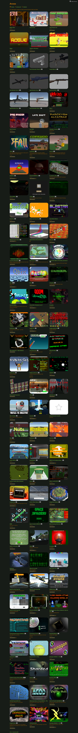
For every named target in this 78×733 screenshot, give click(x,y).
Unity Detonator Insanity (54, 415)
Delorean (12, 568)
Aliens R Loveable (33, 568)
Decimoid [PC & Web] (34, 656)
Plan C (50, 108)
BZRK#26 (12, 175)
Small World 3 (33, 460)
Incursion (32, 415)
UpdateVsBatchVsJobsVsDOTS (36, 239)
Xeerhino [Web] (52, 677)
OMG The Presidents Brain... (55, 460)
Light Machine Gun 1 (14, 108)
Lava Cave (51, 438)
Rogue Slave (12, 27)
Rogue (11, 48)
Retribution (32, 438)
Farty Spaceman (33, 350)
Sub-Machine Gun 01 (14, 90)
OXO (11, 523)
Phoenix (51, 151)
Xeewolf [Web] (13, 305)
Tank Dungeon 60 (53, 27)
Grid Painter (52, 48)
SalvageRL (51, 282)
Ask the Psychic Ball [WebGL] (55, 700)
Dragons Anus (13, 723)
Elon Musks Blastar (53, 218)
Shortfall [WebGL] (53, 633)
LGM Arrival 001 (33, 723)
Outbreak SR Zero (34, 372)
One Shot (51, 239)
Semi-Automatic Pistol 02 (35, 69)
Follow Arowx (73, 1)
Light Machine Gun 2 (34, 90)
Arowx (12, 6)
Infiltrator (12, 69)
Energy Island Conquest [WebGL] (17, 633)
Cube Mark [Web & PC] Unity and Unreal (58, 260)
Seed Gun (12, 218)
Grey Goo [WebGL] (34, 610)
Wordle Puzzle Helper (14, 239)
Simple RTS (32, 328)
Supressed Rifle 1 (53, 90)
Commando (32, 151)
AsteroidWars (13, 196)
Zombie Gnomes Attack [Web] (16, 677)
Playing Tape (12, 502)
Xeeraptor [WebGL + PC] (54, 723)
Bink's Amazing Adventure (55, 523)
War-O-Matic (13, 415)
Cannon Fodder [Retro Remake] (16, 481)
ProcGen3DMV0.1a (34, 175)
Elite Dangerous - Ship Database (17, 350)
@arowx (25, 6)
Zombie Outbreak (53, 328)
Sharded (31, 677)
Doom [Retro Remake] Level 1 (36, 305)
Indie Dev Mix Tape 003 (15, 589)
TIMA (31, 394)
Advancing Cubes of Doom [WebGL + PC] (39, 700)
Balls (31, 282)
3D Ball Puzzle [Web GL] (15, 700)
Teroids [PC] (12, 656)
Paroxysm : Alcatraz (53, 129)
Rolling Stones (52, 589)
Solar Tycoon (32, 260)
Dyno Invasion (13, 129)
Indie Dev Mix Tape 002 (35, 589)
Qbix (11, 282)
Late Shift (32, 129)
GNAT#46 (51, 372)
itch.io (11, 731)
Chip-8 (31, 481)
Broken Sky (12, 372)
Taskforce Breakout (34, 48)
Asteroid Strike (52, 350)
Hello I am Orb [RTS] (53, 481)
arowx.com (18, 6)
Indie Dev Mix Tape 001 (15, 610)
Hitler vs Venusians (14, 546)
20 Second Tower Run (34, 218)
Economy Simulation (14, 260)
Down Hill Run (13, 460)
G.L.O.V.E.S (51, 196)
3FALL (11, 151)
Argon (31, 546)
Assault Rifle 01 (52, 69)
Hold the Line (52, 394)
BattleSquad (12, 328)
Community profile (15, 731)
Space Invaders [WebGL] (35, 523)
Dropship (51, 305)
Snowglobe (51, 546)
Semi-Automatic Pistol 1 (35, 108)
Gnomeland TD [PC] (34, 633)
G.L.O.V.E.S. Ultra (53, 175)
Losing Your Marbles (53, 502)
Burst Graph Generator (15, 394)
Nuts (11, 438)
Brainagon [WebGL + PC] (54, 656)
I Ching (31, 196)
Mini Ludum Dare (53, 568)
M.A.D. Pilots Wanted (34, 502)
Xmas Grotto (32, 27)
